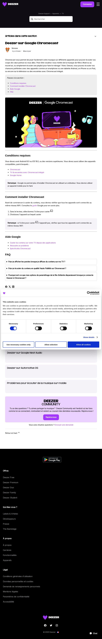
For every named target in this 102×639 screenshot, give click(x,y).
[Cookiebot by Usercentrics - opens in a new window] (88, 293)
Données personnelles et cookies (18, 581)
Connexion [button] (87, 4)
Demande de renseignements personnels (21, 586)
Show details (88, 337)
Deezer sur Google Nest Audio (24, 353)
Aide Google (15, 89)
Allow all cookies (83, 344)
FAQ (11, 92)
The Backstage (9, 529)
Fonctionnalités (10, 555)
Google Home (15, 175)
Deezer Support (44, 13)
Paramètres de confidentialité (16, 596)
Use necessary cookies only (18, 344)
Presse (6, 524)
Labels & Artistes (10, 514)
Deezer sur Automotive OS (22, 368)
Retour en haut (12, 432)
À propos (7, 545)
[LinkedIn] (13, 287)
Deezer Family (9, 492)
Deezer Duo (8, 487)
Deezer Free (8, 477)
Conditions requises (18, 83)
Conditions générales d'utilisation (18, 576)
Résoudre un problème (19, 245)
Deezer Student (10, 497)
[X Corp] (10, 287)
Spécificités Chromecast (20, 248)
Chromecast (15, 169)
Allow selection (50, 344)
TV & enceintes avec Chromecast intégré (27, 172)
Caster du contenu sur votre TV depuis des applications (33, 243)
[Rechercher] (51, 19)
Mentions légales (10, 591)
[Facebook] (6, 287)
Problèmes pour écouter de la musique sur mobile (36, 383)
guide (34, 205)
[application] (92, 633)
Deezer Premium (10, 482)
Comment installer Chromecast (23, 86)
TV (63, 13)
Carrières (7, 550)
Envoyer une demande (64, 425)
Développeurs (9, 519)
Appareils (55, 13)
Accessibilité (8, 601)
